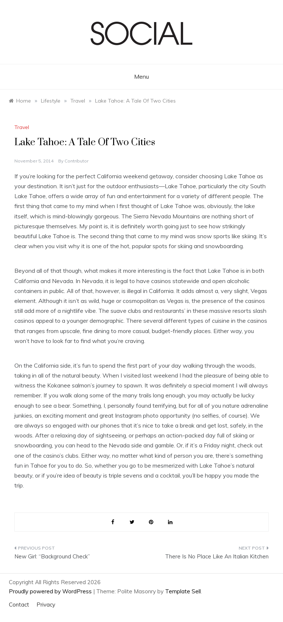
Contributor (76, 161)
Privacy (45, 604)
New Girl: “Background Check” (52, 556)
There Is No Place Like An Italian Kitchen (217, 556)
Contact (19, 604)
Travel (21, 127)
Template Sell (183, 591)
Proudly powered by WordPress (51, 591)
